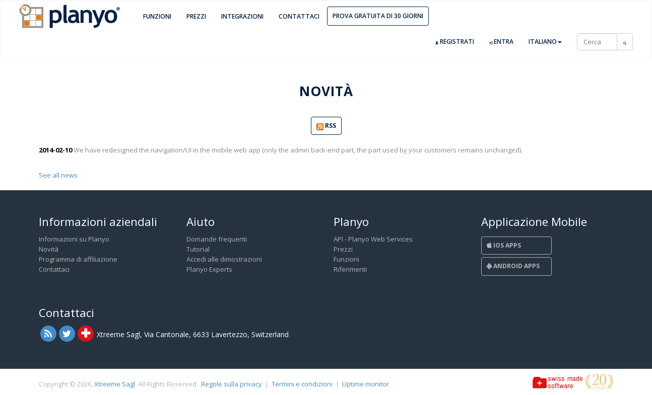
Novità (48, 249)
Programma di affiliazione (78, 259)
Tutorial (198, 249)
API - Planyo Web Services (373, 239)
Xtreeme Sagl (114, 383)
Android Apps (513, 266)
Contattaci (299, 16)
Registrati (454, 41)
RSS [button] (326, 126)
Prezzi (196, 16)
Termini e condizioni (302, 383)
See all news (58, 175)
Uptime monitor (365, 383)
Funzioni (157, 16)
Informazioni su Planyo (74, 239)
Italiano (545, 41)
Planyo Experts (209, 269)
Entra (501, 41)
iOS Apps (504, 245)
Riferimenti (350, 269)
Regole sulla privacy (231, 383)
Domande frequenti (216, 239)
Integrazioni (242, 16)
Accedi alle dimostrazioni (224, 259)
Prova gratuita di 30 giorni (378, 16)
